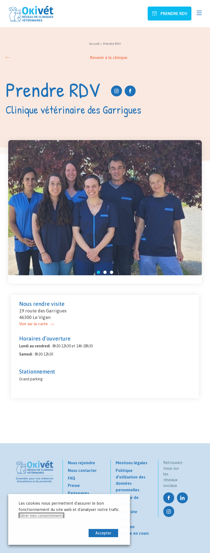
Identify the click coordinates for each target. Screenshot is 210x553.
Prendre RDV (173, 13)
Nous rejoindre (81, 462)
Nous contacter (82, 470)
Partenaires (78, 493)
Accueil (94, 44)
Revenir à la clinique (108, 57)
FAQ (71, 478)
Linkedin (182, 497)
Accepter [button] (103, 533)
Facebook (130, 90)
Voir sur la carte (33, 323)
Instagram (116, 90)
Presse (74, 485)
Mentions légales (131, 462)
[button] (98, 272)
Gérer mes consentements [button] (41, 515)
